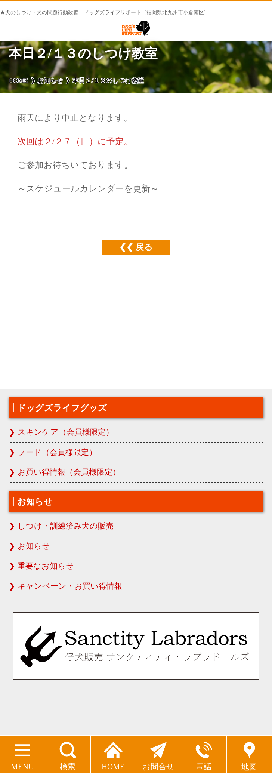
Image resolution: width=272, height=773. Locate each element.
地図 (249, 754)
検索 (68, 753)
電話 (204, 753)
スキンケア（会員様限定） (66, 432)
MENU (22, 753)
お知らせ (34, 546)
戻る (144, 247)
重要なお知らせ (46, 565)
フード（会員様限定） (57, 452)
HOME (113, 753)
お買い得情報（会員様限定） (69, 472)
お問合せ (158, 753)
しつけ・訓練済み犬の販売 (66, 525)
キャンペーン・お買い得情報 (70, 586)
